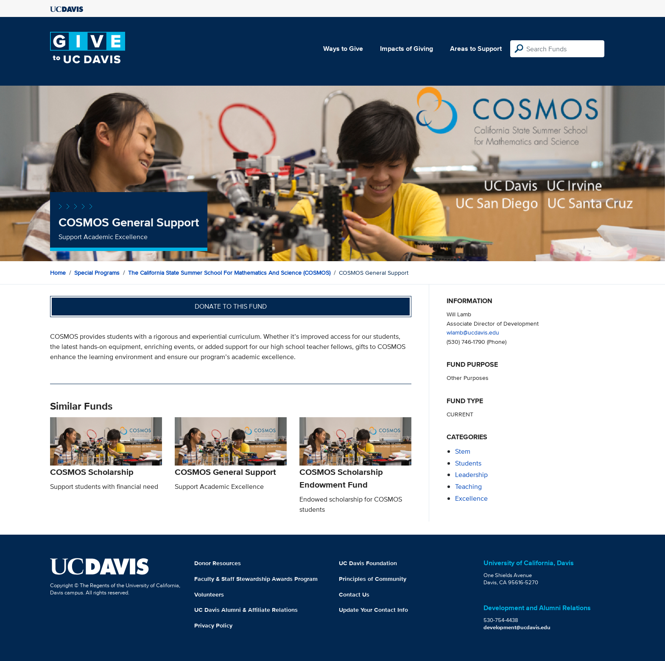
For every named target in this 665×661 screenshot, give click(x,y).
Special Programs (97, 272)
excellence (471, 498)
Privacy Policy (213, 625)
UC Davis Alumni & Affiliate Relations (246, 609)
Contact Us (354, 594)
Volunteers (209, 594)
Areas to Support (476, 48)
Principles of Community (372, 579)
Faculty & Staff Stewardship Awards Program (256, 579)
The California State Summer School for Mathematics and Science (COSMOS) (229, 272)
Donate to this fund (231, 306)
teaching (468, 486)
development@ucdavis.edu (516, 627)
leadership (471, 475)
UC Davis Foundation (368, 563)
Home (58, 272)
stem (462, 451)
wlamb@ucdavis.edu (473, 332)
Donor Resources (217, 563)
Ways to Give (343, 48)
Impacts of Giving (406, 48)
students (468, 463)
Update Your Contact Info (373, 609)
